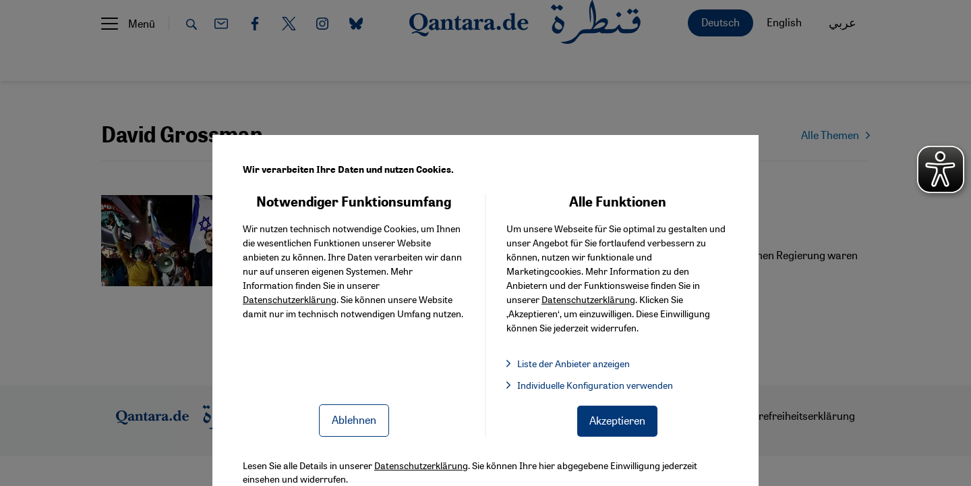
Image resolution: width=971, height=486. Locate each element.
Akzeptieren (617, 420)
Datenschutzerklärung (289, 299)
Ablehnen (354, 419)
